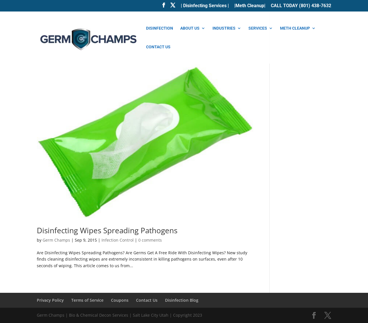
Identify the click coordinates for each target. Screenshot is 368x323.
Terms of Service (87, 300)
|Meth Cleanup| (249, 5)
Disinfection (159, 28)
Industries (223, 28)
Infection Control (117, 240)
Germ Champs (56, 240)
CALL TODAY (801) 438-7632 (301, 5)
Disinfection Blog (181, 300)
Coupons (120, 300)
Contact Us (158, 47)
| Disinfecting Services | (205, 5)
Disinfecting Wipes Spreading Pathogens (107, 230)
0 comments (150, 240)
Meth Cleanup (295, 28)
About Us (190, 28)
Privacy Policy (50, 300)
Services (257, 28)
